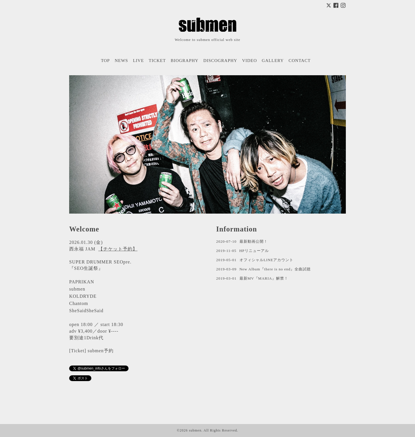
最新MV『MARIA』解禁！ (263, 278)
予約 (109, 350)
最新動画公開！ (253, 241)
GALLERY (273, 60)
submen (195, 430)
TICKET (157, 60)
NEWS (121, 60)
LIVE (138, 60)
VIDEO (249, 60)
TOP (105, 60)
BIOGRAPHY (185, 60)
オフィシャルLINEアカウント (266, 260)
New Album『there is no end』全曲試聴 (275, 269)
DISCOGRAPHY (220, 60)
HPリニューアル (254, 250)
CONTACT (299, 60)
